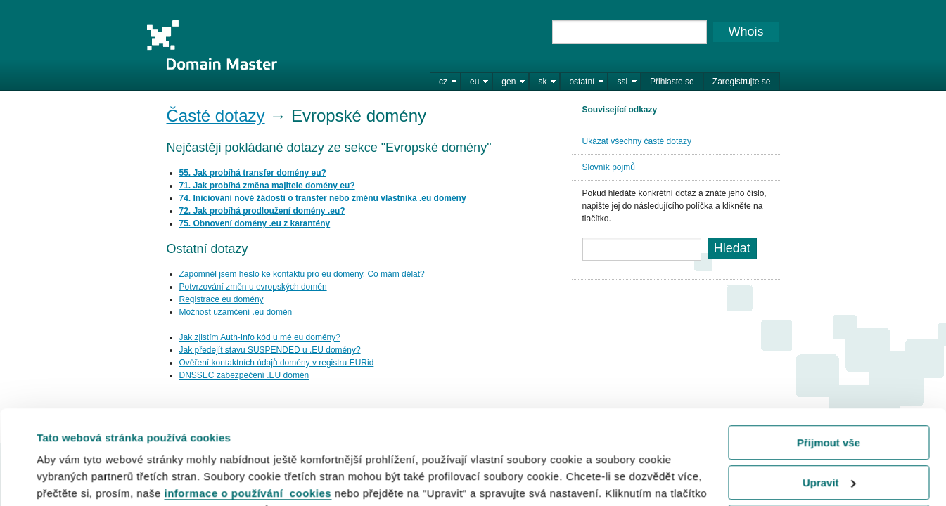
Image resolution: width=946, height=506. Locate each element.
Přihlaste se (672, 81)
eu (474, 81)
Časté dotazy (216, 115)
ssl (622, 81)
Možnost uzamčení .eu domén (236, 312)
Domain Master (212, 45)
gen (508, 81)
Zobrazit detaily (76, 478)
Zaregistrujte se (741, 81)
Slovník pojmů (608, 167)
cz (443, 81)
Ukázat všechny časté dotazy (636, 141)
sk (542, 81)
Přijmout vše (828, 355)
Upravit (829, 394)
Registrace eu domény (221, 299)
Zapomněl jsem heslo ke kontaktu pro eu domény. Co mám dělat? (302, 274)
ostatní (581, 81)
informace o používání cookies (248, 405)
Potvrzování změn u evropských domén (253, 287)
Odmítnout (828, 434)
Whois (745, 32)
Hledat (732, 248)
